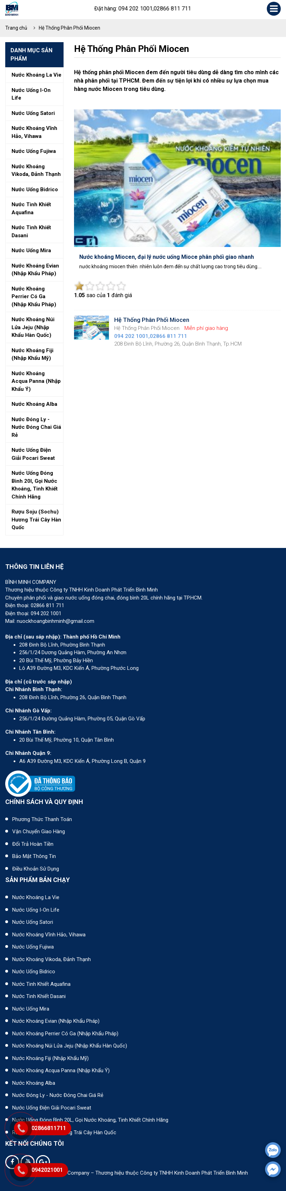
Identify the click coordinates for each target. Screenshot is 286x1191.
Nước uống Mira (30, 1009)
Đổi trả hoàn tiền (32, 844)
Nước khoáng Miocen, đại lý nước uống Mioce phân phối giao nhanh (166, 257)
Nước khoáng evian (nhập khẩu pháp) (35, 270)
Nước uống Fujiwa (33, 947)
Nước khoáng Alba (33, 1083)
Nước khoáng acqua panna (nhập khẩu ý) (36, 381)
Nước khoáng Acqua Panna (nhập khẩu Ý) (61, 1070)
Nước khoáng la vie (36, 75)
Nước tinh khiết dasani (31, 231)
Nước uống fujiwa (34, 151)
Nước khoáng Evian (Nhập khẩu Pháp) (56, 1021)
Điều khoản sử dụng (35, 869)
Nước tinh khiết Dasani (39, 996)
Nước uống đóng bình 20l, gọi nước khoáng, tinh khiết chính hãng (35, 485)
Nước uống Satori (32, 922)
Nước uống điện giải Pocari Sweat (51, 1108)
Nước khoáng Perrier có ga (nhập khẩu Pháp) (65, 1033)
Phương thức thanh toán (42, 819)
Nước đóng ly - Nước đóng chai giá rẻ (57, 1095)
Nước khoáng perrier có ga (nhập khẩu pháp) (34, 297)
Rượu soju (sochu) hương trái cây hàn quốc (36, 520)
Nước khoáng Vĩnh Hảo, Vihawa (49, 934)
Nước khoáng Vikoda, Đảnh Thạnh (51, 959)
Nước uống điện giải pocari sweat (33, 454)
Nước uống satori (33, 113)
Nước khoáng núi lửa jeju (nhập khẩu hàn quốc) (33, 327)
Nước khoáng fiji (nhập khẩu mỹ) (32, 354)
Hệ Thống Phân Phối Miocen (69, 28)
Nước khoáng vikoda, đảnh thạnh (36, 170)
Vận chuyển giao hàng (38, 831)
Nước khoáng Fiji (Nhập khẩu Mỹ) (50, 1058)
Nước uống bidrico (35, 189)
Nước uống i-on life (31, 94)
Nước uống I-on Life (35, 910)
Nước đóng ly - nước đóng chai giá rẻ (36, 427)
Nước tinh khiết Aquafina (41, 984)
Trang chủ (16, 28)
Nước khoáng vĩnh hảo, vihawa (34, 132)
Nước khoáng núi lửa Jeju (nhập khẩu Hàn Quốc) (69, 1046)
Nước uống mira (31, 250)
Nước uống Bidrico (33, 971)
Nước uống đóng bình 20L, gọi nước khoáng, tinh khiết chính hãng (90, 1120)
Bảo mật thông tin (34, 856)
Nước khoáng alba (34, 404)
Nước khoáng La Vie (35, 897)
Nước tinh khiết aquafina (31, 208)
